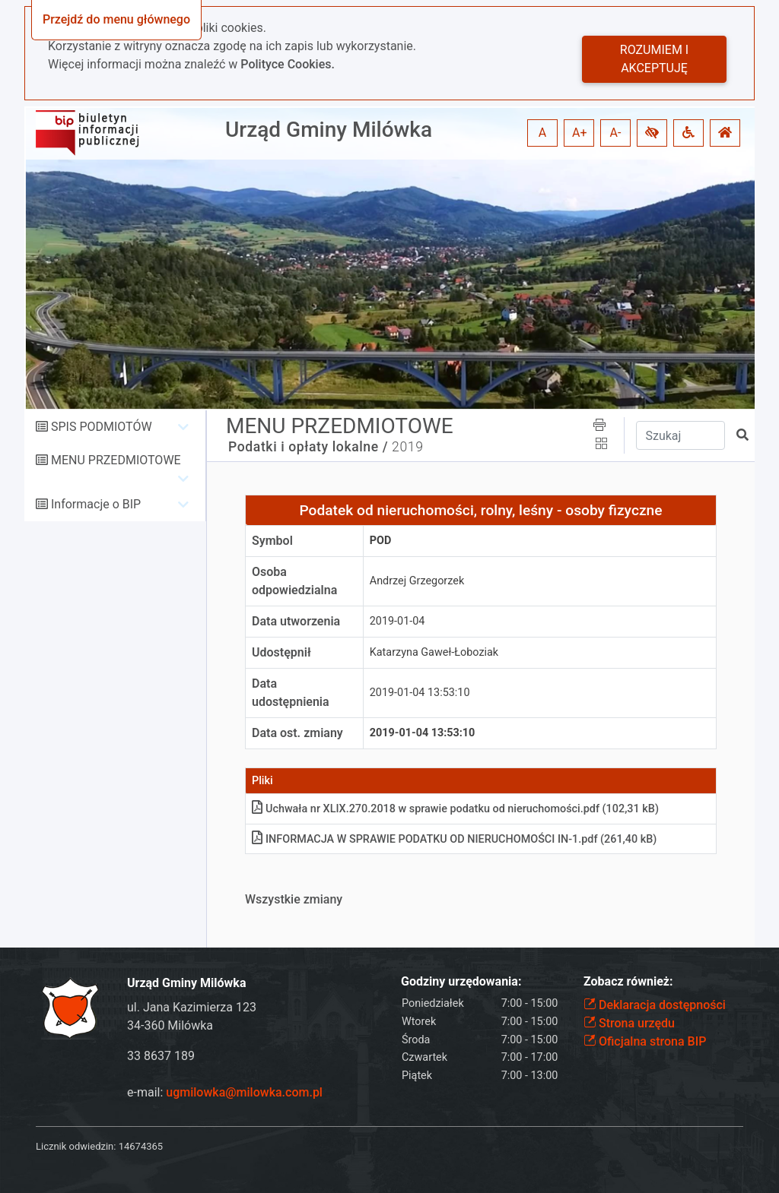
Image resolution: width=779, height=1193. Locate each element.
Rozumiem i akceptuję (654, 59)
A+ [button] (579, 132)
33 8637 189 (161, 1056)
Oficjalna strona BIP (644, 1041)
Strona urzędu (629, 1023)
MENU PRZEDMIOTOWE (116, 460)
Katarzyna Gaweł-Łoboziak (434, 652)
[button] (652, 133)
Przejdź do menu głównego (116, 19)
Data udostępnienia (290, 692)
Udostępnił (281, 652)
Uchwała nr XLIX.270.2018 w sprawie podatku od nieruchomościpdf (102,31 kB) (455, 808)
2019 (407, 446)
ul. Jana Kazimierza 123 (191, 1007)
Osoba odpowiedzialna (294, 581)
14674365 (141, 1146)
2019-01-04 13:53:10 (420, 692)
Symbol (272, 540)
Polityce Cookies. (287, 64)
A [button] (542, 132)
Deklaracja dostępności (654, 1005)
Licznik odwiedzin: (76, 1146)
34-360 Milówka (170, 1025)
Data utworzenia (296, 621)
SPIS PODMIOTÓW (101, 426)
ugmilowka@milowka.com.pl (244, 1092)
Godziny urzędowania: (461, 981)
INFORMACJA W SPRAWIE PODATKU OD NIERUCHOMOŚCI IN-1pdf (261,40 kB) (454, 839)
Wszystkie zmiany (293, 899)
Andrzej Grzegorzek (417, 580)
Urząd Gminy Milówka (328, 129)
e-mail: (225, 1092)
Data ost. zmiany (297, 733)
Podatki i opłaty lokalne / (308, 446)
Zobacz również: (628, 981)
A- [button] (616, 132)
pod (381, 540)
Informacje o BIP (96, 504)
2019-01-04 (397, 621)
